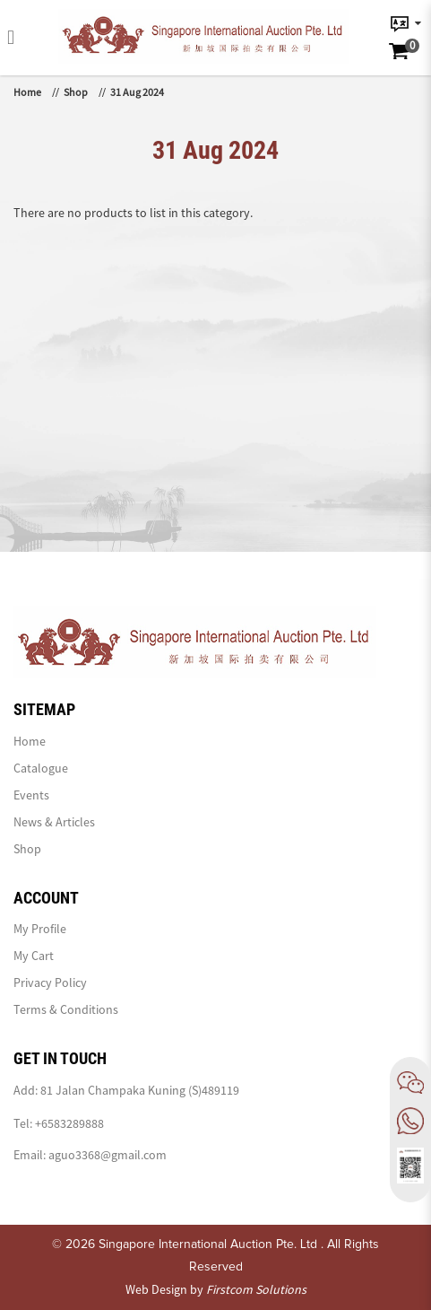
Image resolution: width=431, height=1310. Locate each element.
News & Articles (54, 822)
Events (31, 795)
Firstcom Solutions (256, 1289)
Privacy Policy (50, 982)
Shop (76, 92)
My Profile (39, 929)
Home (27, 92)
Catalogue (40, 768)
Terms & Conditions (65, 1009)
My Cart (33, 956)
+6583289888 (69, 1123)
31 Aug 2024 (137, 92)
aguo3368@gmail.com (107, 1155)
